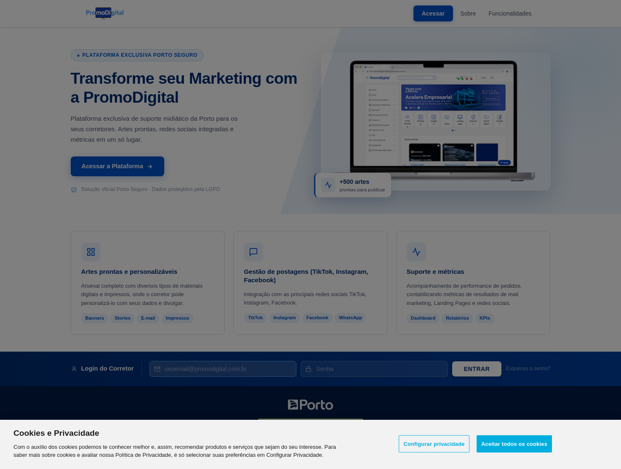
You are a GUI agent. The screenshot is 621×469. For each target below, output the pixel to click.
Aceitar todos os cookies (514, 444)
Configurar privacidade (433, 444)
